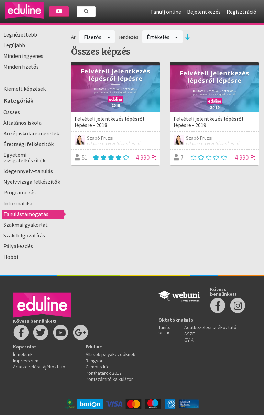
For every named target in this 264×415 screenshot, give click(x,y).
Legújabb (14, 45)
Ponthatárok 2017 (104, 373)
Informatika (17, 203)
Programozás (19, 192)
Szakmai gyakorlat (25, 224)
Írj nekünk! (23, 354)
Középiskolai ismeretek (31, 133)
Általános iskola (22, 122)
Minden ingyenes (23, 55)
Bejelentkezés (204, 11)
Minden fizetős (21, 66)
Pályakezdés (18, 246)
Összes (11, 112)
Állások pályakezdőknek (110, 354)
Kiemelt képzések (24, 88)
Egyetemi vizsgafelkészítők (24, 157)
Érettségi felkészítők (28, 144)
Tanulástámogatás (25, 214)
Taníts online (164, 329)
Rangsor (94, 360)
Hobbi (10, 256)
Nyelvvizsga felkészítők (31, 181)
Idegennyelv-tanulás (28, 171)
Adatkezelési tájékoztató (39, 367)
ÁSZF (189, 334)
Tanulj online (165, 11)
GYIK (189, 340)
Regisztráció (241, 11)
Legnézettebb (20, 34)
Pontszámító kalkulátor (109, 379)
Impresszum (25, 360)
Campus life (98, 367)
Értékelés (162, 36)
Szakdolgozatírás (24, 235)
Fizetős (97, 36)
